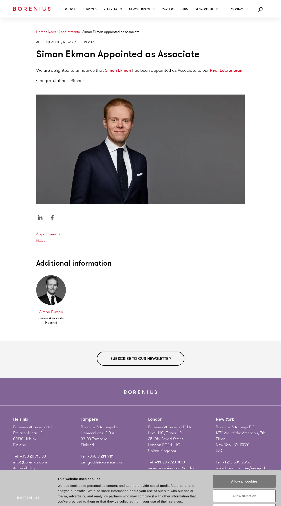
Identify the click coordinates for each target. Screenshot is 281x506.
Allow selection (244, 463)
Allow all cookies (244, 448)
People (70, 9)
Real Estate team (226, 70)
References (113, 9)
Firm (185, 9)
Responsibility (206, 9)
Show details (230, 497)
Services (90, 9)
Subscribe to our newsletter (140, 358)
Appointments (69, 32)
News (52, 32)
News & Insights (142, 9)
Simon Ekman (118, 70)
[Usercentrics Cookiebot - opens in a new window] (28, 497)
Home (40, 32)
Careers (168, 9)
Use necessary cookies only (244, 477)
